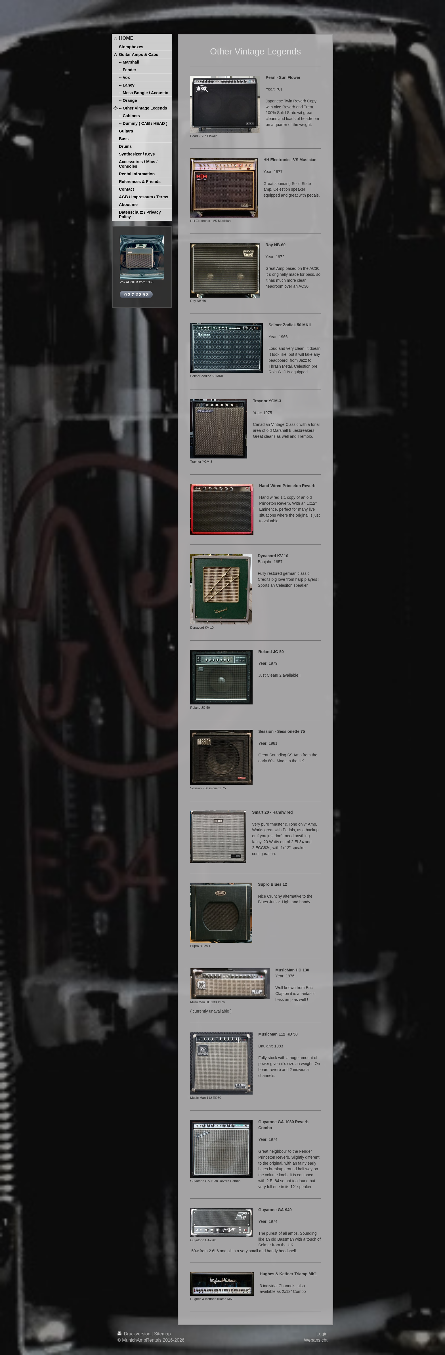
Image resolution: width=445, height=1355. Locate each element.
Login (322, 1333)
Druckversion (134, 1333)
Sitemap (162, 1333)
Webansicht (316, 1340)
